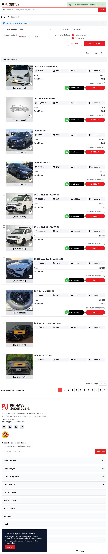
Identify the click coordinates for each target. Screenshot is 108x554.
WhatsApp (72, 88)
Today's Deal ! (10, 492)
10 (96, 390)
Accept (9, 547)
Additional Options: (62, 35)
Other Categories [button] (54, 476)
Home (3, 17)
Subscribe (101, 451)
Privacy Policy (10, 543)
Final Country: (12, 29)
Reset (75, 43)
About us (7, 516)
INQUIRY (95, 88)
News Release (9, 508)
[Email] (48, 451)
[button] (54, 23)
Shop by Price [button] (54, 484)
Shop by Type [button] (54, 468)
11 (100, 390)
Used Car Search (11, 500)
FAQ (5, 532)
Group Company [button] (54, 540)
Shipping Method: (10, 35)
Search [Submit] (102, 10)
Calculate (94, 43)
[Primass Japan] (12, 4)
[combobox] (36, 29)
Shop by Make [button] (54, 461)
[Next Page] (105, 390)
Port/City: (66, 29)
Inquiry (6, 524)
